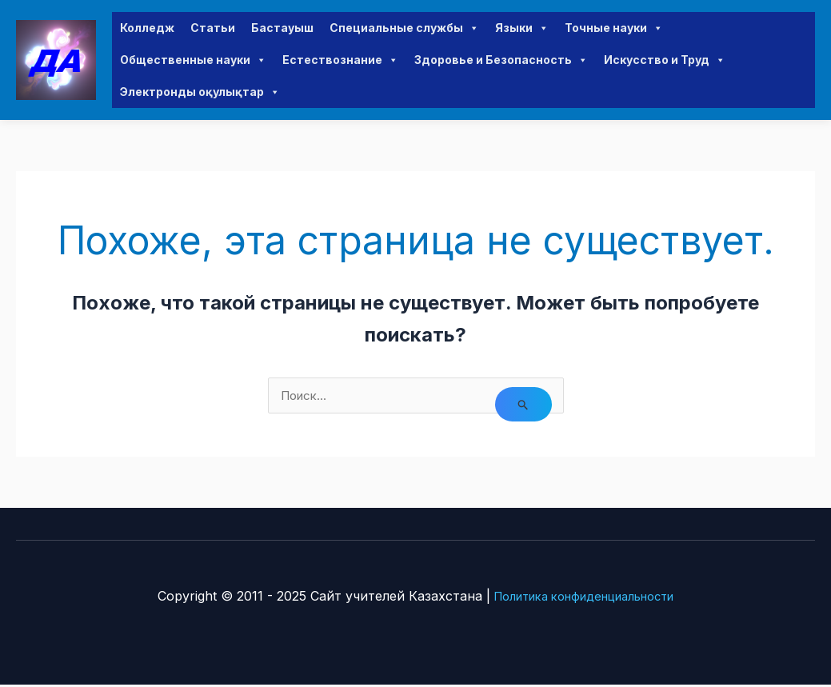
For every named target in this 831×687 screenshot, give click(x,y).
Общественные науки (193, 61)
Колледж (147, 28)
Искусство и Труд (664, 61)
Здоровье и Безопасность (501, 61)
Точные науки (614, 29)
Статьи (212, 28)
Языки (522, 29)
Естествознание (340, 61)
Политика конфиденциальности (584, 598)
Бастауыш (282, 28)
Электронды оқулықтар (200, 93)
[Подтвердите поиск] (523, 407)
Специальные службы (404, 29)
